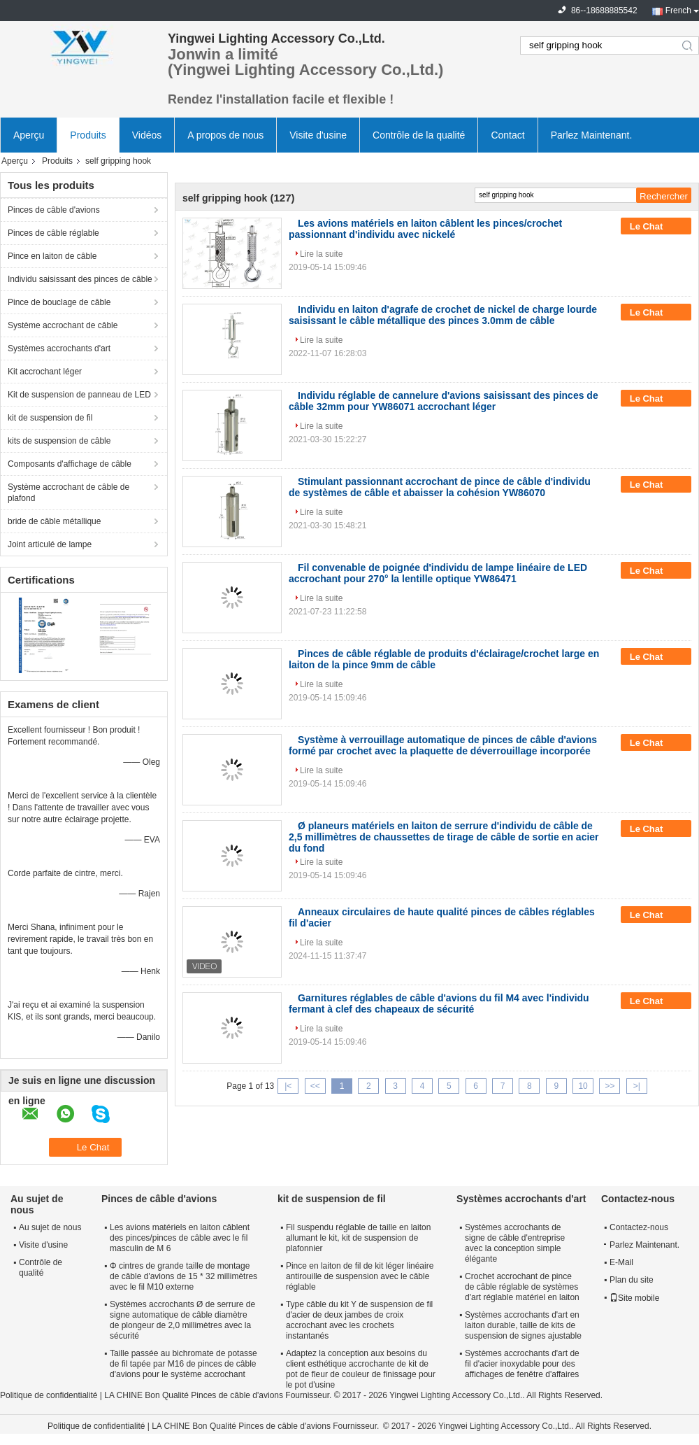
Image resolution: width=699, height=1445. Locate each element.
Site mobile (634, 1298)
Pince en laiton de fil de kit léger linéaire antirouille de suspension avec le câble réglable (359, 1276)
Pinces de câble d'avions (54, 210)
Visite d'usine (318, 135)
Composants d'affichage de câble (69, 464)
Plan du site (632, 1280)
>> (609, 1086)
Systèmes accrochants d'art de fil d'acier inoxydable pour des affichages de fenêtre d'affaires (522, 1363)
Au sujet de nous (50, 1227)
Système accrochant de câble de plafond (68, 492)
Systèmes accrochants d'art (59, 348)
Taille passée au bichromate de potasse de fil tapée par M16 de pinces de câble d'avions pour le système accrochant (183, 1363)
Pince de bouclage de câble (59, 302)
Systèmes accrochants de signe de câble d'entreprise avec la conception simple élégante (515, 1243)
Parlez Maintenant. (592, 135)
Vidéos (147, 135)
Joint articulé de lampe (50, 544)
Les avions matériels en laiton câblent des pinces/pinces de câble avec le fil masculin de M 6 (180, 1237)
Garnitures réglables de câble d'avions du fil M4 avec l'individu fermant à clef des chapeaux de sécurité (439, 1003)
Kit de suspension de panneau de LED (79, 395)
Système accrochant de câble (62, 325)
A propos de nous (225, 135)
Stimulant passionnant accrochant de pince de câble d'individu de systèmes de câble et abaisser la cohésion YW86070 (440, 487)
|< (287, 1086)
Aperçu (28, 135)
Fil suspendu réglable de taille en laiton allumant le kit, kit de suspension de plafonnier (358, 1237)
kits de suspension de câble (59, 441)
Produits (88, 135)
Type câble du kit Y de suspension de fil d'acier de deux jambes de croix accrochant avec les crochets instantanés (359, 1320)
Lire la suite (321, 254)
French (678, 10)
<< (315, 1086)
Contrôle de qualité (40, 1267)
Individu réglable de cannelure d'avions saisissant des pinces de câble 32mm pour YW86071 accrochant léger (443, 401)
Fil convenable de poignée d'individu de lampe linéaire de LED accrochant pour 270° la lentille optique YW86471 (438, 573)
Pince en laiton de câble (52, 256)
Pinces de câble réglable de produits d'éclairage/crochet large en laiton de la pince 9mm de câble (444, 659)
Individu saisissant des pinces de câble (80, 279)
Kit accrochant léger (45, 371)
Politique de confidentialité (48, 1395)
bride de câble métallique (54, 521)
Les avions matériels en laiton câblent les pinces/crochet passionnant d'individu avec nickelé (425, 229)
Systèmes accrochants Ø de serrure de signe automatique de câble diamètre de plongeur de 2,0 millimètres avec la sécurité (182, 1320)
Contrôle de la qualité (419, 135)
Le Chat (656, 227)
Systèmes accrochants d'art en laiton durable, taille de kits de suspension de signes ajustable (523, 1325)
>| (636, 1086)
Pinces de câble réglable (53, 233)
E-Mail (621, 1262)
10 (582, 1086)
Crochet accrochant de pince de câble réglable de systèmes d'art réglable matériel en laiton (522, 1286)
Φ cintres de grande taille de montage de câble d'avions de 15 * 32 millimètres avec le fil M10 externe (183, 1276)
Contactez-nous (639, 1227)
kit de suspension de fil (50, 418)
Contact (507, 135)
